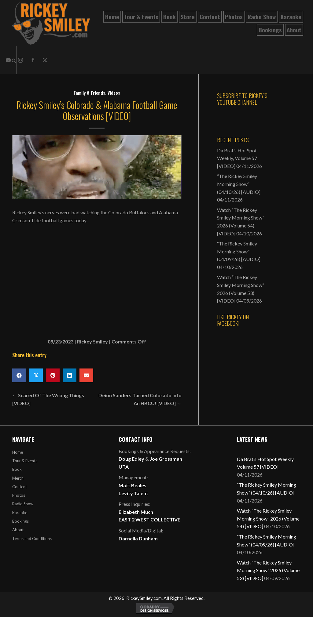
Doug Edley (131, 459)
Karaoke (19, 512)
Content (19, 486)
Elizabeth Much (136, 512)
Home (17, 452)
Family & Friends (89, 92)
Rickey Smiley (92, 341)
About (18, 529)
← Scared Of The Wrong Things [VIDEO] (48, 399)
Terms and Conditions (32, 538)
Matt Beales (132, 485)
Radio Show (22, 503)
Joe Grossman (166, 459)
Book (17, 469)
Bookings (20, 521)
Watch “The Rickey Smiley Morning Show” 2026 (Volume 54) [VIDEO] (268, 518)
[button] (32, 60)
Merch (18, 478)
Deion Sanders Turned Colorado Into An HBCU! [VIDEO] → (140, 399)
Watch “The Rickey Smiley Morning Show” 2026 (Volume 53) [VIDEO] (268, 570)
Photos (18, 495)
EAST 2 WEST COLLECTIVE (149, 519)
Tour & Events (24, 460)
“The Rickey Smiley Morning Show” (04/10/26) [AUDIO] (238, 183)
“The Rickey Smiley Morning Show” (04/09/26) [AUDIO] (238, 251)
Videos (114, 92)
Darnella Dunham (138, 538)
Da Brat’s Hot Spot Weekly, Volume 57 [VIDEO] (237, 158)
